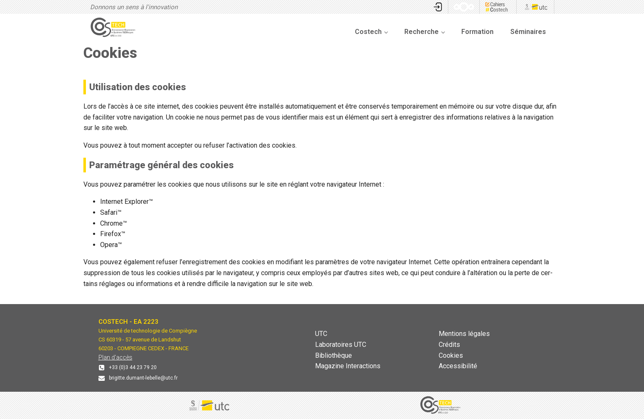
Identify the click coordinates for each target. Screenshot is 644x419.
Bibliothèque (333, 355)
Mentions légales (464, 334)
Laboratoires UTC (340, 345)
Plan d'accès (115, 357)
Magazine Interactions (347, 366)
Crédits (449, 345)
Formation (477, 32)
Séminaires (528, 32)
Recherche (421, 32)
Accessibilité (458, 366)
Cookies (451, 355)
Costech (368, 32)
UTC (321, 334)
